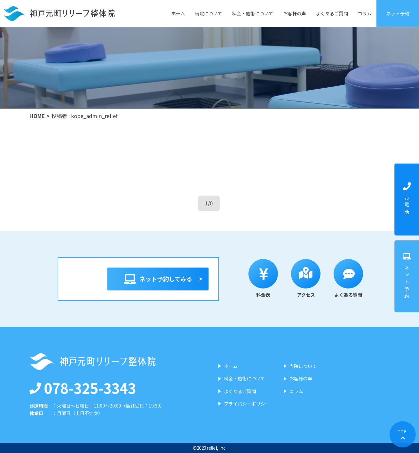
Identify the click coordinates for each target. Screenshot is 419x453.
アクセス (305, 278)
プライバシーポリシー (247, 403)
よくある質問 (348, 278)
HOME (37, 116)
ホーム (178, 13)
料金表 (263, 278)
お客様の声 (294, 13)
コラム (365, 13)
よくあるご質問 (332, 13)
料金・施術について (252, 13)
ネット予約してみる (158, 279)
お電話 (407, 199)
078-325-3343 (82, 387)
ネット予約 (397, 13)
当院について (208, 13)
